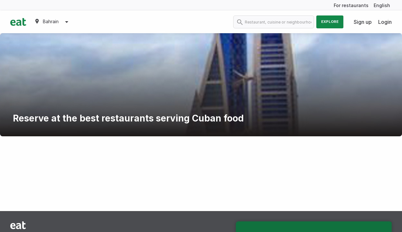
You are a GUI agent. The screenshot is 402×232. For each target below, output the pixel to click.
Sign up (363, 22)
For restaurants (351, 5)
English (382, 5)
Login (385, 22)
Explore (330, 21)
